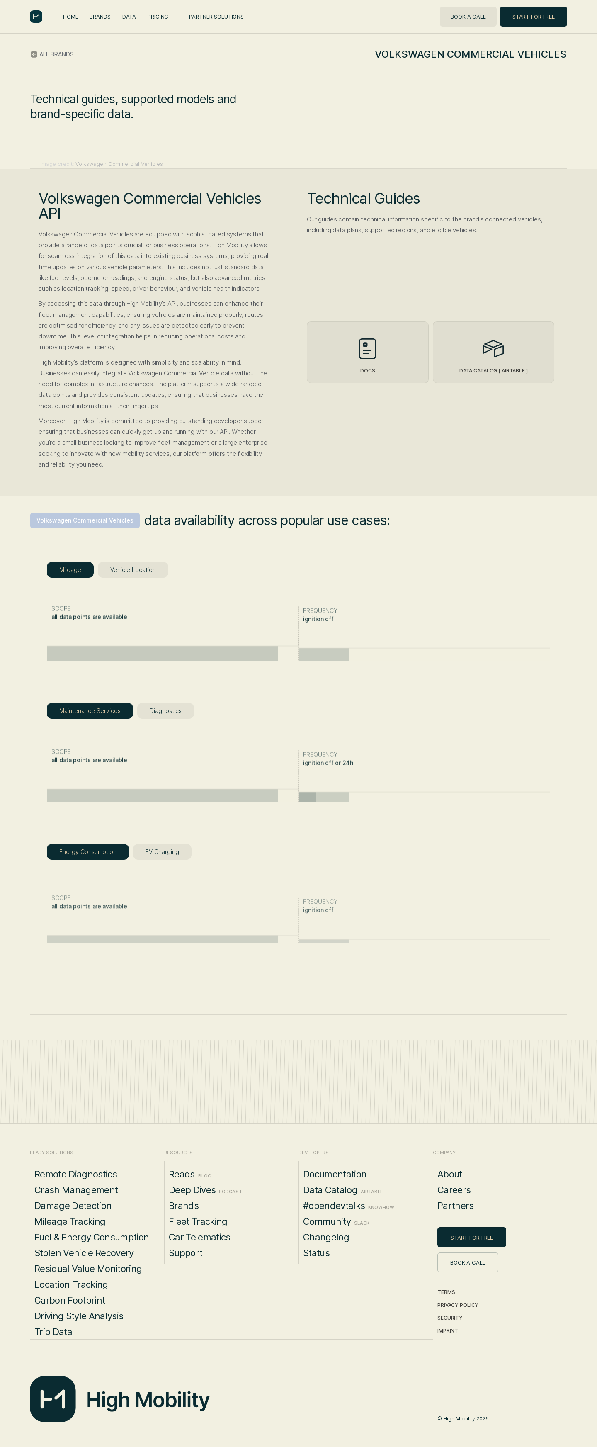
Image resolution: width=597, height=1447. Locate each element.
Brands (100, 16)
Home (70, 16)
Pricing (158, 16)
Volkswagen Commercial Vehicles (84, 520)
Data (129, 16)
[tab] (70, 570)
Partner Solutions (216, 16)
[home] (36, 16)
